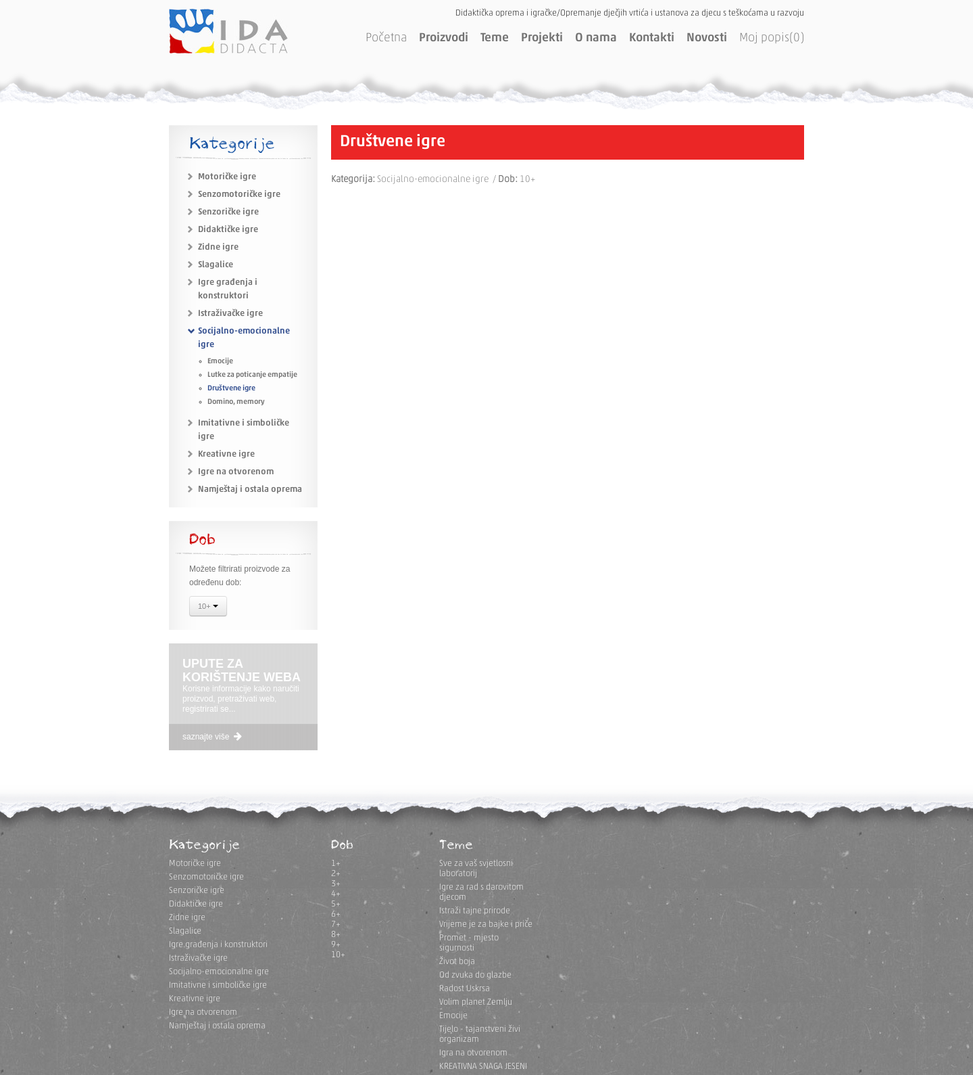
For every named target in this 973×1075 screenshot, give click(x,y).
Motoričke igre (227, 177)
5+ (336, 904)
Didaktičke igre (228, 229)
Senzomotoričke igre (239, 194)
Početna (386, 38)
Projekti (542, 38)
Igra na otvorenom (473, 1053)
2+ (336, 873)
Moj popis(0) (771, 38)
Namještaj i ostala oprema (250, 489)
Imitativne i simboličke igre (218, 985)
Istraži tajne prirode (474, 911)
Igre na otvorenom (236, 471)
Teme (494, 38)
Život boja (457, 961)
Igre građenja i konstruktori (218, 944)
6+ (336, 914)
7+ (336, 924)
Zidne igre (218, 247)
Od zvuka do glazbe (475, 975)
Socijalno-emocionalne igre (219, 971)
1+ (336, 863)
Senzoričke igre (228, 212)
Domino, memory (236, 402)
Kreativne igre (226, 454)
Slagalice (215, 264)
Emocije (220, 361)
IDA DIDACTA (228, 31)
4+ (336, 894)
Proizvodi (443, 38)
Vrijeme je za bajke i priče (485, 924)
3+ (336, 883)
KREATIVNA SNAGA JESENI (483, 1066)
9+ (336, 944)
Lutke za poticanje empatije (252, 375)
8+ (336, 934)
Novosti (707, 38)
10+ (208, 607)
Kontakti (651, 38)
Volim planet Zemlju (475, 1002)
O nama (596, 38)
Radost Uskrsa (464, 988)
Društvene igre (231, 388)
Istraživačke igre (230, 313)
